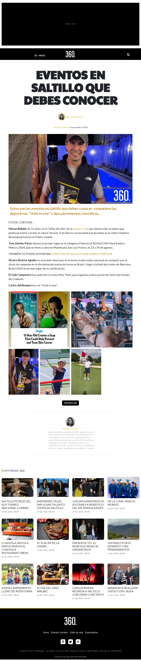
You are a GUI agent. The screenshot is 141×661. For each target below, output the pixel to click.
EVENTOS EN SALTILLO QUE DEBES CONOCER (82, 253)
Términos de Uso (62, 657)
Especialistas (91, 632)
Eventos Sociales (59, 632)
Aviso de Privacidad (78, 657)
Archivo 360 (60, 127)
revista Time (80, 228)
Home (46, 632)
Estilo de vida (76, 632)
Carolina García (76, 117)
